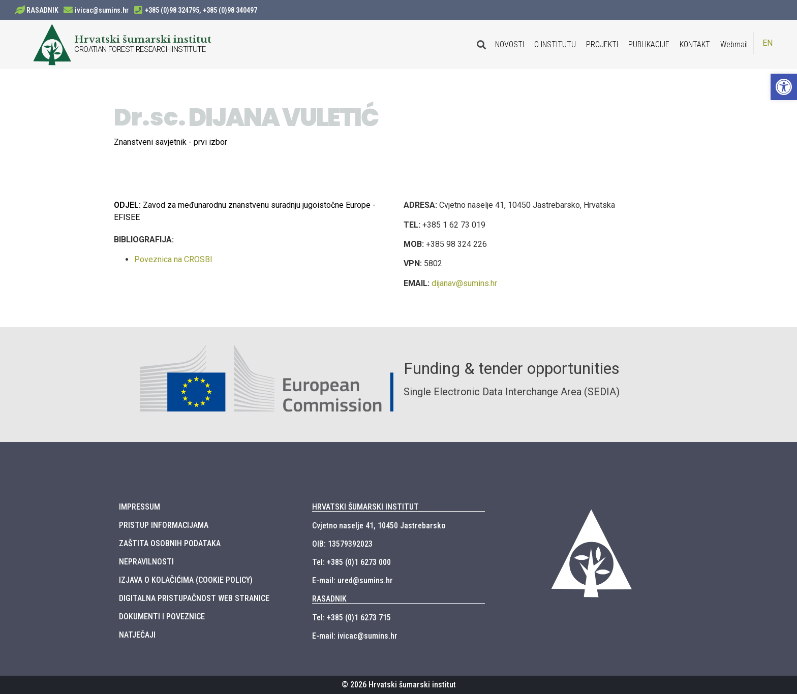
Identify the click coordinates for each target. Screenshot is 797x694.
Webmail (734, 44)
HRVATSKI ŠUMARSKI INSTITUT (365, 507)
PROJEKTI (602, 44)
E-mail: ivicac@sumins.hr (354, 636)
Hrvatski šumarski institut (142, 39)
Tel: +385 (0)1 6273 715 (351, 617)
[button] (784, 87)
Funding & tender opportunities (512, 368)
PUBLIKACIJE (648, 44)
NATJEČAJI (137, 635)
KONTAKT (695, 44)
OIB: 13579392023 (342, 544)
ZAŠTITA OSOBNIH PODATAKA (170, 543)
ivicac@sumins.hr (102, 10)
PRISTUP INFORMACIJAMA (163, 525)
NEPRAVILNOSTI (146, 561)
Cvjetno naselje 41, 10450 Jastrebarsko (378, 525)
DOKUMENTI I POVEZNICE (162, 616)
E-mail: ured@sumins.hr (352, 580)
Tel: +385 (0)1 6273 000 (351, 562)
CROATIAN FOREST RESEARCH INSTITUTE (139, 49)
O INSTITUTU (555, 44)
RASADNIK (42, 10)
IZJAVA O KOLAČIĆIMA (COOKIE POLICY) (186, 580)
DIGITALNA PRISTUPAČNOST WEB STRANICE (194, 598)
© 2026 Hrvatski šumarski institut (399, 684)
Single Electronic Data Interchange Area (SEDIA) (512, 392)
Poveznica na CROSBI (173, 259)
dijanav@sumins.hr (464, 283)
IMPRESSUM (139, 507)
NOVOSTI (509, 44)
